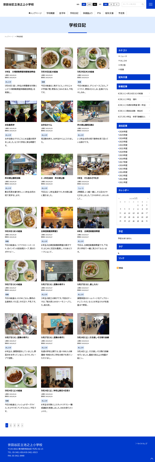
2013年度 (123, 175)
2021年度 (123, 148)
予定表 (121, 13)
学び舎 (123, 65)
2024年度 (123, 138)
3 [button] (14, 425)
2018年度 (123, 158)
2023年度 (123, 141)
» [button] (22, 425)
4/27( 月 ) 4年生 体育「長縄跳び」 (131, 116)
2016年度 (123, 165)
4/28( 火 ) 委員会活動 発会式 (130, 110)
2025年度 (123, 134)
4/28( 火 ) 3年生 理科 (127, 99)
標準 (106, 4)
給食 (122, 69)
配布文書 (109, 13)
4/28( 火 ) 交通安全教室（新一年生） (132, 105)
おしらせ (123, 60)
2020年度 (123, 151)
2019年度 (123, 155)
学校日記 (74, 13)
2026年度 (123, 131)
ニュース (123, 56)
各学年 (62, 13)
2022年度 (123, 144)
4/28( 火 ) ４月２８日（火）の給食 (130, 93)
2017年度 (123, 161)
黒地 (95, 4)
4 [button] (18, 425)
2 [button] (10, 425)
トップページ (36, 13)
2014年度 (123, 172)
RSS (121, 267)
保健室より (88, 13)
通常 (84, 4)
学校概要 (50, 13)
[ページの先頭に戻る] (152, 459)
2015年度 (123, 168)
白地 (89, 4)
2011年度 (123, 182)
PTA (99, 13)
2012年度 (123, 178)
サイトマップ (142, 443)
